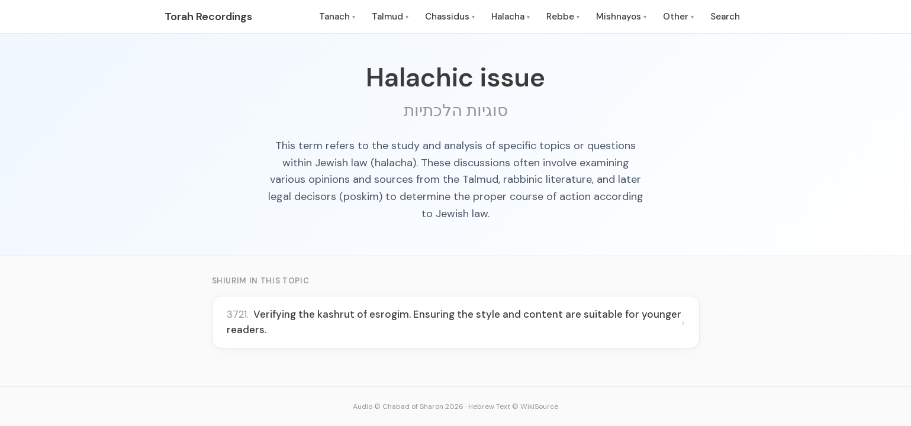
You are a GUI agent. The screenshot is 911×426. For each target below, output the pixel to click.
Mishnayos (621, 16)
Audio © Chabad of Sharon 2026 (408, 406)
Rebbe (563, 16)
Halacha (510, 16)
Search (725, 16)
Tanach (337, 16)
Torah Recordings (208, 16)
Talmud (390, 16)
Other (678, 16)
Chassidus (450, 16)
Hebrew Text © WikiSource (513, 406)
